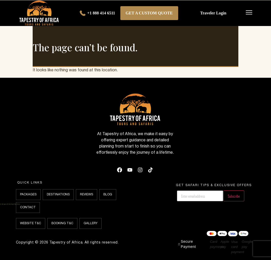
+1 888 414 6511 (96, 13)
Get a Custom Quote (149, 13)
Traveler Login (213, 13)
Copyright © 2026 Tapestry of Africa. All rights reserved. (67, 242)
